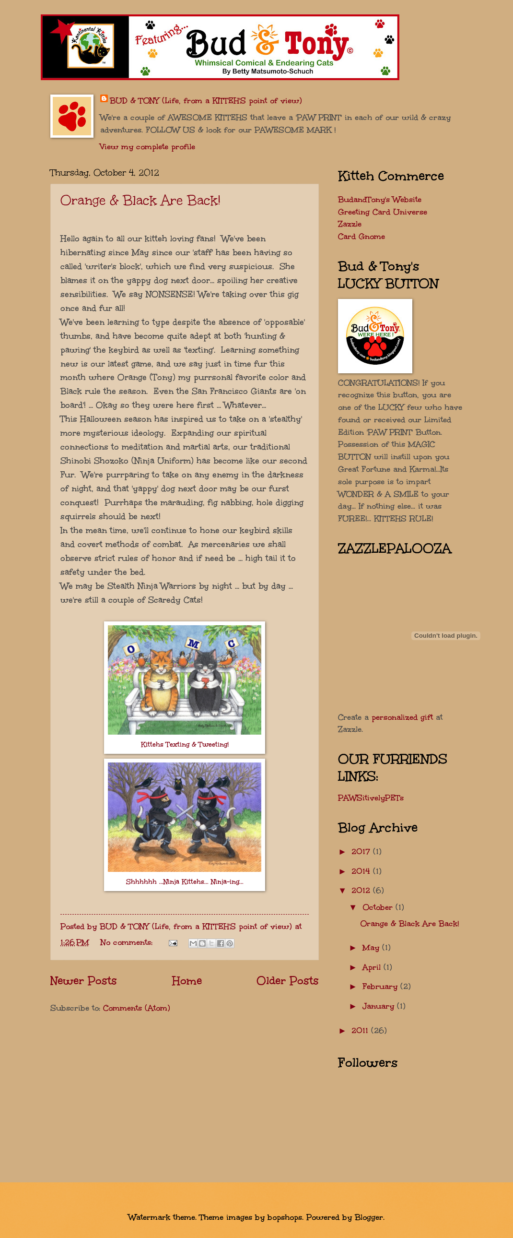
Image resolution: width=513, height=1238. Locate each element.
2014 (362, 871)
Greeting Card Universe (382, 211)
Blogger (369, 1217)
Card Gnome (361, 236)
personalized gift (402, 717)
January (379, 1005)
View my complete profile (147, 146)
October (379, 907)
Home (187, 980)
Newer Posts (83, 980)
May (372, 947)
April (373, 967)
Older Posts (287, 980)
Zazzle (349, 223)
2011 (361, 1030)
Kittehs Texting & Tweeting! (185, 744)
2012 (362, 890)
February (381, 986)
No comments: (128, 942)
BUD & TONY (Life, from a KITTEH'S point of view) (206, 100)
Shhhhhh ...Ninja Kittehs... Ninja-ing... (185, 881)
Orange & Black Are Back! (140, 200)
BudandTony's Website (379, 199)
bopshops (285, 1217)
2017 (362, 851)
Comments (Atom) (136, 1007)
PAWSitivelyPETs (371, 797)
